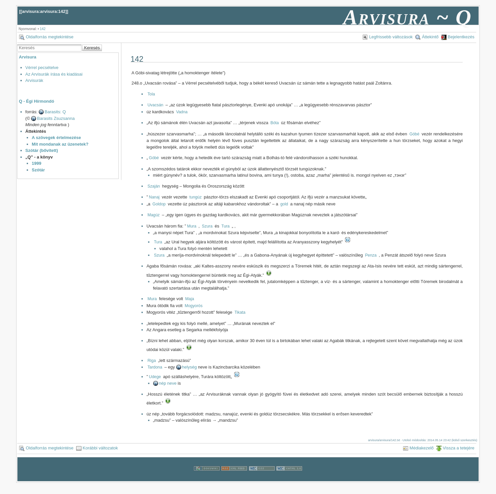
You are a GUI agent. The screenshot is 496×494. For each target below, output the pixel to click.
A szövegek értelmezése (56, 137)
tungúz (195, 197)
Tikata (239, 312)
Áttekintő (430, 36)
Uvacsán (155, 105)
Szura (207, 226)
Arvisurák (34, 80)
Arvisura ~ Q (407, 17)
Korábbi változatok (100, 447)
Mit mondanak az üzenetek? (60, 144)
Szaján (153, 186)
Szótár (38, 169)
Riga (151, 360)
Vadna (182, 112)
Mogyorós (193, 305)
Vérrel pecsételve (41, 67)
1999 (36, 163)
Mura (191, 226)
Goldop (159, 204)
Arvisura (27, 56)
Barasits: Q (55, 111)
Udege (155, 376)
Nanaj (154, 197)
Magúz (153, 215)
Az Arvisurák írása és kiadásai (53, 74)
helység (189, 367)
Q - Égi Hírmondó (36, 101)
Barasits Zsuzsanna (56, 118)
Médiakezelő (422, 447)
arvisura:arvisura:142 (44, 11)
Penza (371, 255)
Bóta (274, 123)
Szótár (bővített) (41, 150)
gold (284, 204)
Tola (151, 94)
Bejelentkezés (461, 36)
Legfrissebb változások (391, 36)
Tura (225, 226)
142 (43, 29)
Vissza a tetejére (459, 447)
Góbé (414, 134)
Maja (189, 299)
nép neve (168, 383)
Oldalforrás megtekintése (50, 36)
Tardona (154, 367)
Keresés (92, 47)
